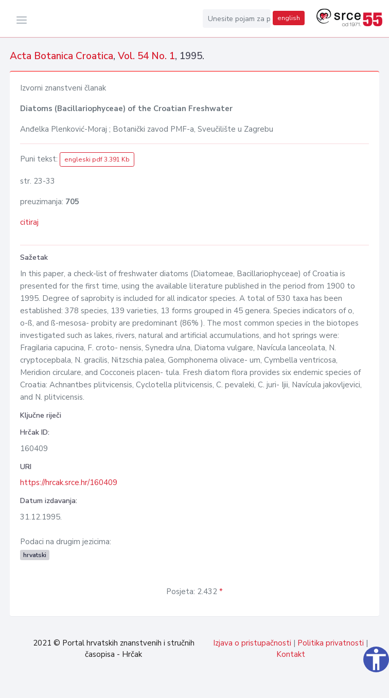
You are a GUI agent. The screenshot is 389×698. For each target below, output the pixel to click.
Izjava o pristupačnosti (252, 643)
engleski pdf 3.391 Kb (97, 159)
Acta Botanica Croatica (61, 56)
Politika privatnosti (330, 643)
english (288, 18)
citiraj (29, 222)
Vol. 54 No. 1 (146, 56)
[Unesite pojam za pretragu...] (236, 18)
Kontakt (290, 654)
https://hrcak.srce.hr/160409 (68, 482)
